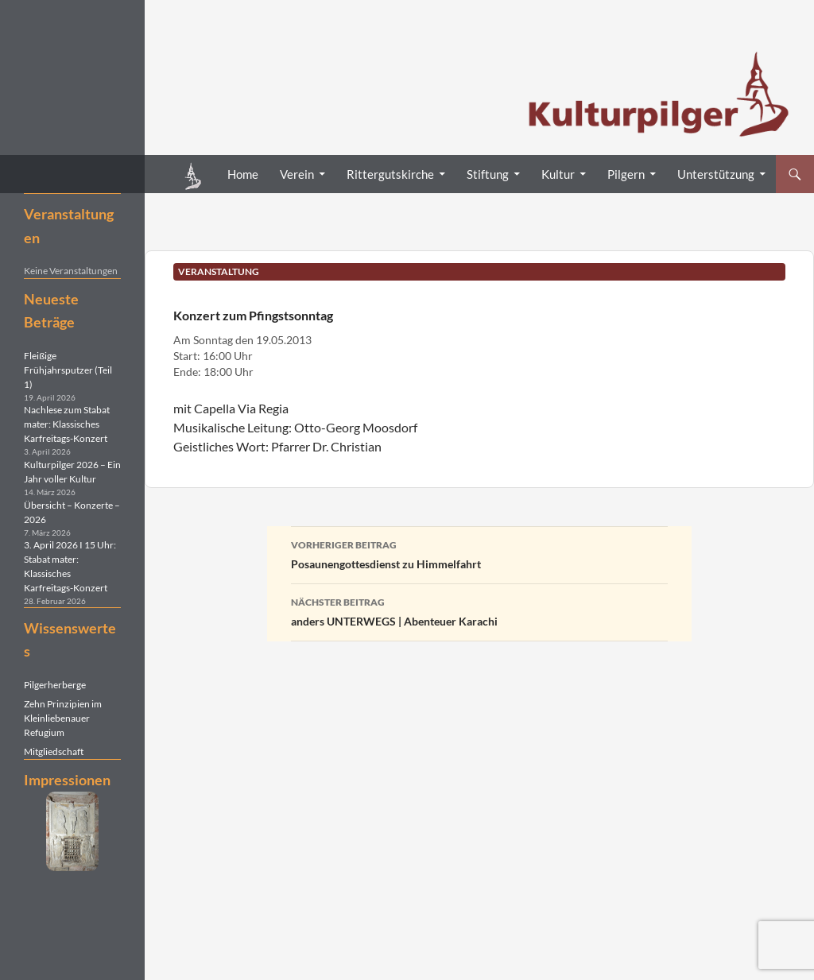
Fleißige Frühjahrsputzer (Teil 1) (68, 370)
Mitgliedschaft (53, 751)
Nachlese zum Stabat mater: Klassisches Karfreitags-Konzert (67, 424)
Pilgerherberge (55, 685)
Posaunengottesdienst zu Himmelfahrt (479, 553)
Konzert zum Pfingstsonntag (253, 315)
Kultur (558, 174)
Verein (297, 174)
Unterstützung (715, 174)
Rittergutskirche (390, 174)
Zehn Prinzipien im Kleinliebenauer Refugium (63, 718)
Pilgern (626, 174)
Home (242, 174)
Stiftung (488, 174)
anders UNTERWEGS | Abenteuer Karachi (479, 610)
